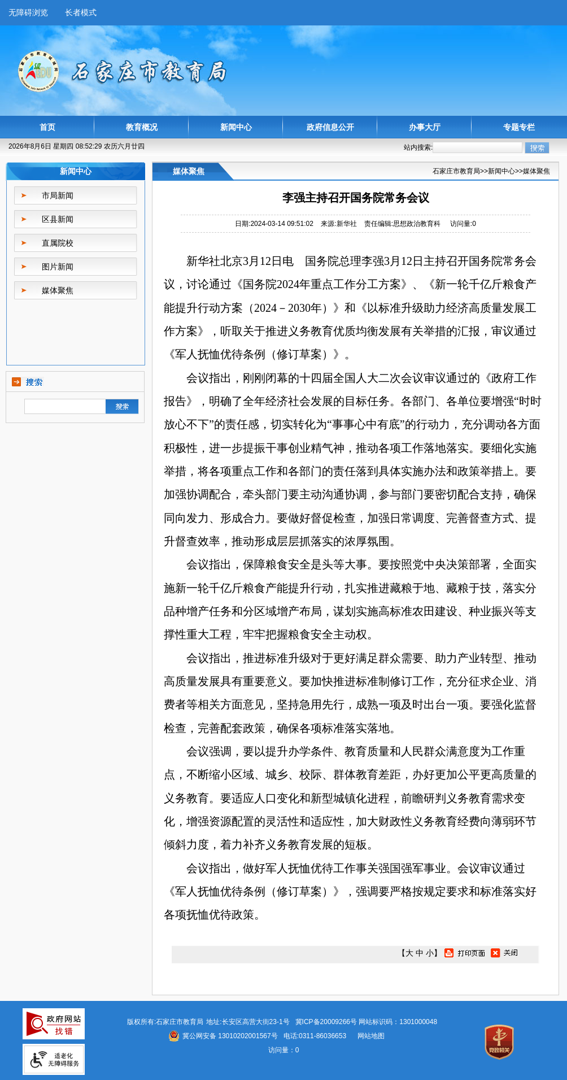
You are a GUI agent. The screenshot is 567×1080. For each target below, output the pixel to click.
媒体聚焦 (57, 290)
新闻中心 (236, 127)
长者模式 (81, 12)
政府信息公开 (330, 127)
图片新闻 (57, 266)
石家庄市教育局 (456, 171)
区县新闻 (57, 219)
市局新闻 (57, 195)
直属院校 (57, 242)
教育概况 (142, 127)
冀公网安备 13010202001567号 (230, 1036)
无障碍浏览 (28, 12)
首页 (47, 127)
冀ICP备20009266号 (326, 1022)
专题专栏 (519, 127)
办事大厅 (424, 127)
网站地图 (371, 1036)
